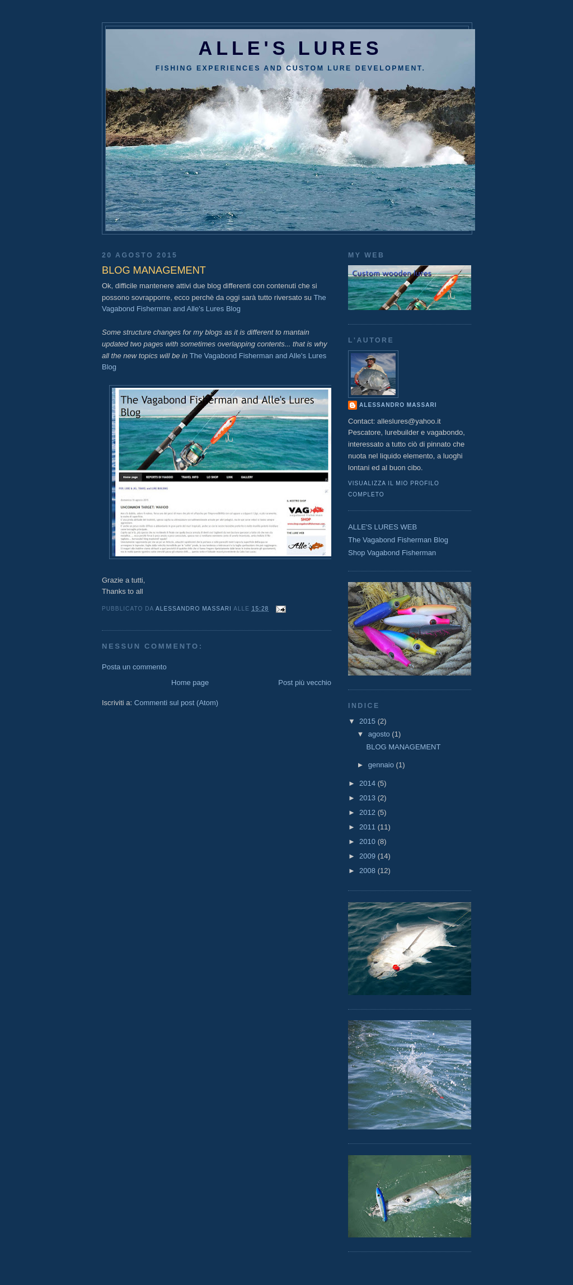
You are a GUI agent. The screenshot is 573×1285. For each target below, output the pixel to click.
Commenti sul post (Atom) (176, 702)
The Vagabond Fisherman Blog (398, 540)
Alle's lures (291, 48)
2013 (368, 798)
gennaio (382, 765)
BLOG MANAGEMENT (403, 747)
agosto (380, 734)
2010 (368, 841)
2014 (368, 783)
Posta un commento (134, 667)
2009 (368, 856)
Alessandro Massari (398, 405)
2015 (368, 721)
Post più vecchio (304, 682)
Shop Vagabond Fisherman (392, 552)
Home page (190, 682)
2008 (368, 870)
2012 (368, 812)
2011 (368, 827)
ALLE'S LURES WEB (382, 527)
